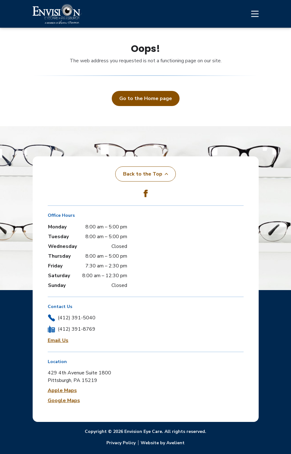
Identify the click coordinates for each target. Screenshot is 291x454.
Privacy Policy (121, 443)
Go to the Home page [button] (145, 98)
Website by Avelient (163, 443)
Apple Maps (62, 390)
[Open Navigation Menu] (252, 14)
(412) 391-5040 (76, 317)
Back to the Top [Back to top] (145, 174)
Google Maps (64, 400)
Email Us (58, 340)
